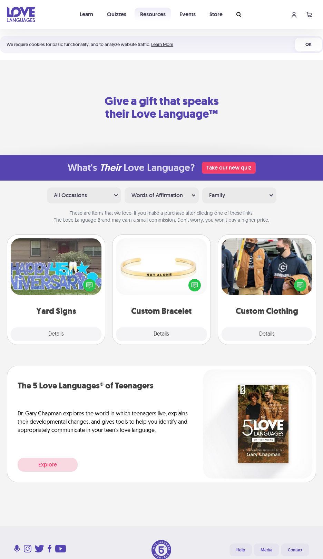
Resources (153, 14)
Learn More (162, 44)
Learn (86, 14)
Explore (47, 464)
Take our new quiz (228, 167)
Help (240, 550)
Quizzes (116, 14)
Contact (295, 550)
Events (187, 14)
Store (216, 14)
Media (266, 550)
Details (56, 334)
